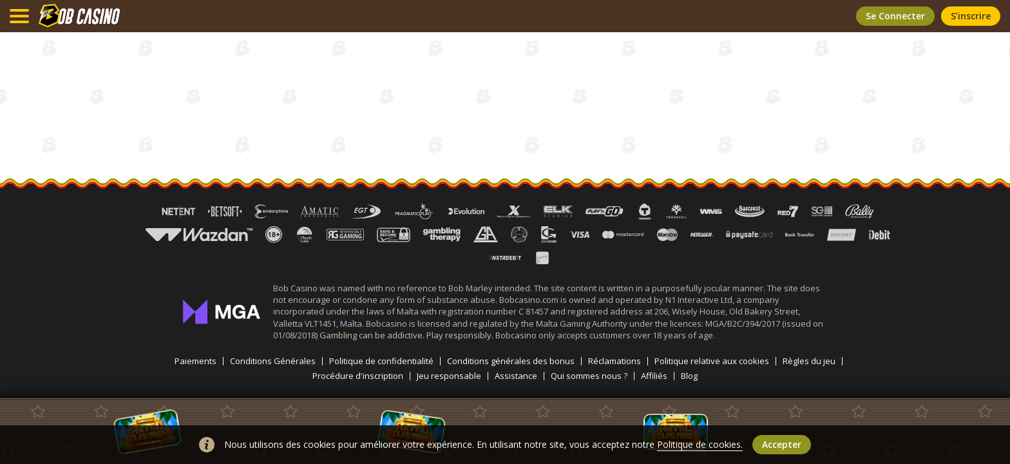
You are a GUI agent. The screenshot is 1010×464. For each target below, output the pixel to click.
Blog (689, 376)
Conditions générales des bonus (511, 361)
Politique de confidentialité (381, 361)
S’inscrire (971, 16)
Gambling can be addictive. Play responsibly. (407, 335)
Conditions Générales (273, 361)
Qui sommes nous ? (589, 376)
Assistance (516, 376)
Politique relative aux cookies (711, 361)
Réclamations (614, 361)
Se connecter (895, 16)
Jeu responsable (449, 376)
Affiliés (654, 376)
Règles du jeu (809, 361)
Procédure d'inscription (357, 376)
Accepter (781, 444)
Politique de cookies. (700, 444)
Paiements (195, 361)
